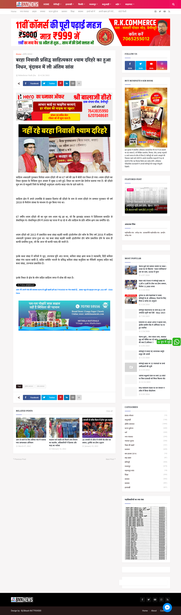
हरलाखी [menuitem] (69, 4)
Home (13, 11)
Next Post (110, 459)
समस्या (42, 11)
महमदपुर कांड (146, 470)
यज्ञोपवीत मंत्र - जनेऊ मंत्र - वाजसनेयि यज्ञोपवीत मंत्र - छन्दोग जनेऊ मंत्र (145, 234)
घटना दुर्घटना (53, 11)
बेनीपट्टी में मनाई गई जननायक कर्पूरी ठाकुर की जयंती (151, 353)
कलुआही (146, 420)
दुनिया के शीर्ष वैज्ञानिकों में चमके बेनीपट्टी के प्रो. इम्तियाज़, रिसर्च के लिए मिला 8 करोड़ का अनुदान (152, 299)
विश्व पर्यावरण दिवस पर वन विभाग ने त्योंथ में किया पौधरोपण (152, 390)
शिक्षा (73, 11)
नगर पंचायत (24, 11)
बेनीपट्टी (146, 462)
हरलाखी (146, 487)
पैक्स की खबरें (146, 445)
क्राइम (34, 11)
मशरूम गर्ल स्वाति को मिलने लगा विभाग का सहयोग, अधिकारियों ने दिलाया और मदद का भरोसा (63, 443)
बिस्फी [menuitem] (80, 4)
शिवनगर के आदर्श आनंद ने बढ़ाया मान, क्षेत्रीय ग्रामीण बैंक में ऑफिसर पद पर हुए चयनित (153, 325)
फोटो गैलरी (122, 11)
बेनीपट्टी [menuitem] (56, 4)
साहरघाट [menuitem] (128, 4)
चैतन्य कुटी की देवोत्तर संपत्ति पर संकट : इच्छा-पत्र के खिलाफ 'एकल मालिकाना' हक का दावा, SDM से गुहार (153, 269)
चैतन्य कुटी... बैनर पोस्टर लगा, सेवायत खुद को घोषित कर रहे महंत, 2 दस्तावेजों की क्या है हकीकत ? (153, 340)
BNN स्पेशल (146, 415)
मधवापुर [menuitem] (92, 4)
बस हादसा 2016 (146, 453)
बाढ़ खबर (146, 458)
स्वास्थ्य (80, 11)
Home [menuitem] (46, 4)
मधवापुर (146, 466)
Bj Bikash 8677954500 (31, 611)
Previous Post (20, 459)
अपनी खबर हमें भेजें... (107, 11)
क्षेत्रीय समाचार (27, 54)
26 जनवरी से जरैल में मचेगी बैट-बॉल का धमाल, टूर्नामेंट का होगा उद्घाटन (96, 442)
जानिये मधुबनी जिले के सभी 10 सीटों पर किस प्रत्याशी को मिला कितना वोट (152, 377)
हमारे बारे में (91, 11)
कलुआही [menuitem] (105, 4)
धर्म (146, 432)
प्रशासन (64, 11)
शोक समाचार (40, 386)
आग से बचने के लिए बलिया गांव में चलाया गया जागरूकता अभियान (31, 442)
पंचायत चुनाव (146, 441)
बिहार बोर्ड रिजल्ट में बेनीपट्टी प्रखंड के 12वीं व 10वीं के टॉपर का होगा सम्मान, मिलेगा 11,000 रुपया (153, 284)
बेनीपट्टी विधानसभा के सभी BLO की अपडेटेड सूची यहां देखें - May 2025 (143, 204)
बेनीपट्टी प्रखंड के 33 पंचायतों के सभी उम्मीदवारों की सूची (152, 365)
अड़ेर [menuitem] (117, 4)
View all (109, 411)
